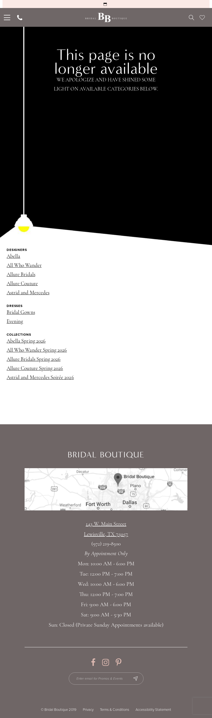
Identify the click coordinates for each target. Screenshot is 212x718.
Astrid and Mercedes (28, 293)
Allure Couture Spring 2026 (35, 368)
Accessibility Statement (153, 710)
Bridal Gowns (21, 312)
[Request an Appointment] (106, 4)
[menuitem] (6, 17)
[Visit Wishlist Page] (202, 17)
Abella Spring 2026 (26, 341)
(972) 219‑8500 (106, 544)
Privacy (88, 710)
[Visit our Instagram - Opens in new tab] (105, 662)
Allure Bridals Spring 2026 (33, 359)
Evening (15, 321)
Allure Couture (22, 284)
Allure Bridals (21, 274)
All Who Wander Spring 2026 (37, 350)
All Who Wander (24, 265)
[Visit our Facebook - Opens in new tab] (93, 662)
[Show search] (191, 17)
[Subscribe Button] (136, 678)
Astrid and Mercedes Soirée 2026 (40, 377)
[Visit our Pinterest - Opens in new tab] (118, 662)
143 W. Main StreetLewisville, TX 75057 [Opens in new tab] (106, 529)
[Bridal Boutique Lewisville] (106, 17)
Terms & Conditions (114, 710)
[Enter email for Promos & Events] (106, 678)
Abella (13, 256)
